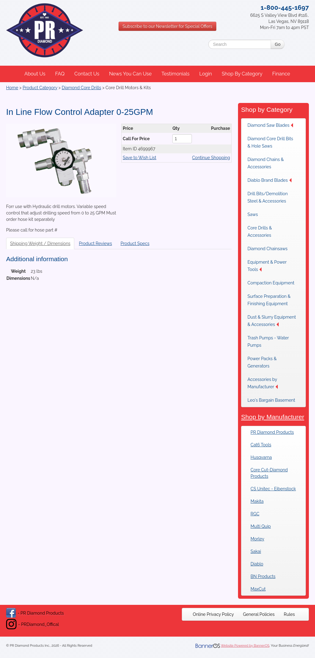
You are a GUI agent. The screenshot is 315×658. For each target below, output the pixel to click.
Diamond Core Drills (81, 87)
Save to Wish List (139, 157)
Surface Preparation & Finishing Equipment (269, 300)
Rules (289, 614)
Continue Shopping (211, 157)
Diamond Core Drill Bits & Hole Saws (270, 142)
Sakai (256, 551)
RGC (255, 513)
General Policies (259, 614)
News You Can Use (130, 74)
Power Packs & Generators (262, 362)
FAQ (59, 74)
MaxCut (258, 589)
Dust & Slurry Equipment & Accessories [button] (271, 321)
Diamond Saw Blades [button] (270, 125)
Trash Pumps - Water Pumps (268, 341)
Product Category (40, 87)
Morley (257, 538)
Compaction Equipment (270, 282)
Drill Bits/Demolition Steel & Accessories (267, 197)
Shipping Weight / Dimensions (40, 243)
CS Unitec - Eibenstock (273, 488)
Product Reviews (95, 243)
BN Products (263, 576)
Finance (281, 74)
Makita (257, 501)
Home (12, 87)
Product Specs (134, 243)
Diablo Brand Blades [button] (269, 180)
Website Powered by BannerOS (245, 646)
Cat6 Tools (261, 444)
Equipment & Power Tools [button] (267, 266)
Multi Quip (261, 526)
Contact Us (86, 74)
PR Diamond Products (272, 432)
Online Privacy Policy (213, 614)
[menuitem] (35, 74)
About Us (35, 74)
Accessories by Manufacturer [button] (262, 383)
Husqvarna (261, 457)
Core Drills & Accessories (259, 231)
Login (205, 74)
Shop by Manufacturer (272, 416)
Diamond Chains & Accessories (265, 163)
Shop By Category (242, 74)
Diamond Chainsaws (267, 248)
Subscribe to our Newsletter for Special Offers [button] (167, 26)
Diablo (257, 563)
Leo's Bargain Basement (271, 400)
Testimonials (175, 74)
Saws (252, 214)
